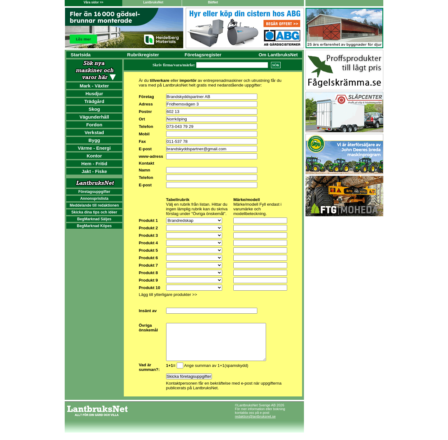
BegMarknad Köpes (94, 226)
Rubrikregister (143, 54)
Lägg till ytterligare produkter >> (168, 294)
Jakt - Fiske (94, 171)
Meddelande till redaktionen (94, 205)
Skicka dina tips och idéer (94, 212)
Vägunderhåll (94, 116)
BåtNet (213, 2)
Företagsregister (202, 54)
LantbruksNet (153, 2)
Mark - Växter (94, 85)
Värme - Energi (94, 148)
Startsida (81, 54)
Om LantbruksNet (278, 54)
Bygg (94, 140)
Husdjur (94, 93)
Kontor (94, 155)
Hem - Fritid (94, 163)
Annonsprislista (94, 198)
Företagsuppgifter (94, 192)
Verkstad (94, 132)
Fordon (94, 124)
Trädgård (94, 101)
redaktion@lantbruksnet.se (255, 424)
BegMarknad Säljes (94, 219)
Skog (94, 109)
